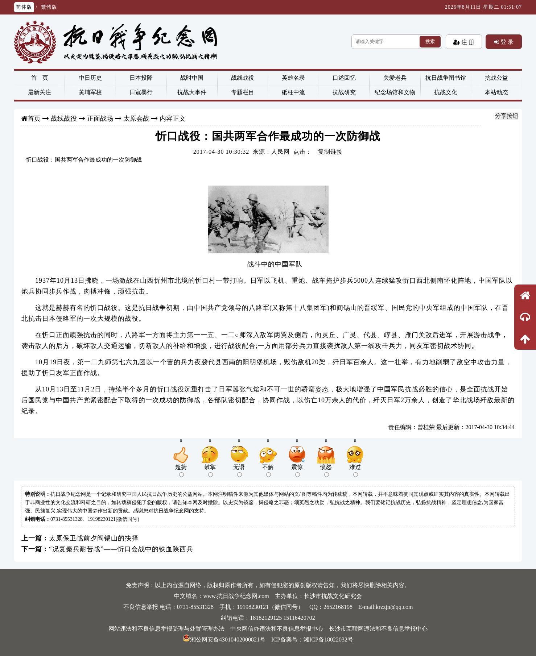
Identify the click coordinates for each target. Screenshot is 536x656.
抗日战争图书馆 (445, 78)
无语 (239, 470)
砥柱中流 (293, 92)
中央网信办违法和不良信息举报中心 (276, 629)
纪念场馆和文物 (395, 92)
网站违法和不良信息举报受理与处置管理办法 (166, 629)
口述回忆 (344, 78)
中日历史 (90, 78)
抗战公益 (496, 78)
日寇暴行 (141, 92)
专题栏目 (242, 92)
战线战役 (242, 78)
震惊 (297, 470)
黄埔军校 (90, 92)
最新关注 (39, 92)
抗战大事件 (191, 92)
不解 (268, 470)
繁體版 (49, 7)
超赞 (181, 470)
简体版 (24, 7)
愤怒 (326, 470)
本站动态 (496, 92)
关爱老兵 (395, 78)
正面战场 (100, 118)
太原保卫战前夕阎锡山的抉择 (94, 538)
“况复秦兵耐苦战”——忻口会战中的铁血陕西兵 (121, 549)
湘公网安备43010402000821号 (224, 639)
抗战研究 (344, 92)
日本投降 (141, 78)
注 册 (467, 42)
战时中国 (191, 78)
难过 (355, 470)
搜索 (430, 41)
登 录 (506, 42)
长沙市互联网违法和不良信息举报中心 (378, 629)
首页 (34, 118)
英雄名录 (293, 78)
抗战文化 (445, 92)
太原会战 (136, 118)
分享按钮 (506, 116)
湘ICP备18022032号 (328, 639)
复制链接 (330, 152)
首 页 (39, 78)
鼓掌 (210, 470)
